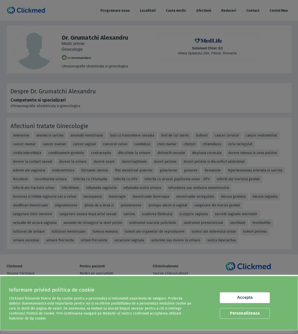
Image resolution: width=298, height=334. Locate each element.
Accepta (245, 297)
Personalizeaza (245, 313)
